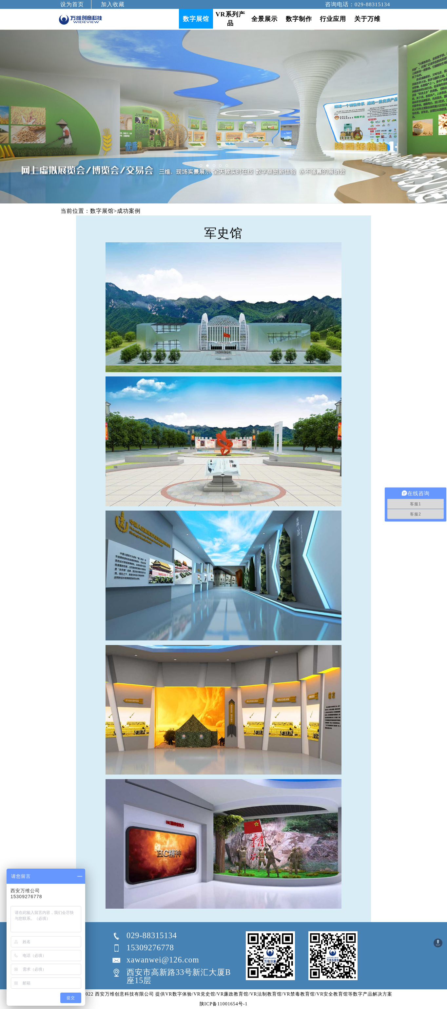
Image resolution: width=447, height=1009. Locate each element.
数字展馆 (102, 211)
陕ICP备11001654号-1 (224, 1003)
